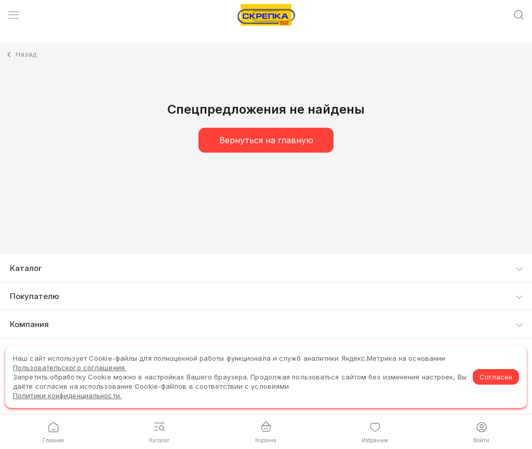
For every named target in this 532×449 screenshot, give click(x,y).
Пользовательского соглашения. (69, 367)
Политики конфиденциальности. (67, 395)
